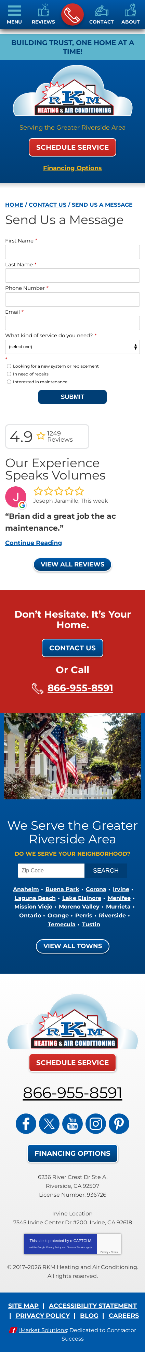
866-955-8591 (72, 15)
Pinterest (119, 1123)
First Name (21, 240)
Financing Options (72, 168)
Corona (96, 889)
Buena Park (62, 889)
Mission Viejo (33, 906)
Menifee (119, 898)
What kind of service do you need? (50, 335)
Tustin (91, 924)
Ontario (30, 915)
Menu (14, 22)
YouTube (72, 1123)
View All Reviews (72, 564)
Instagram (95, 1123)
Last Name (20, 264)
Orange (58, 915)
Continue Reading (33, 543)
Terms (114, 1252)
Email (14, 312)
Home (14, 205)
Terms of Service (76, 1247)
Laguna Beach (35, 898)
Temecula (62, 924)
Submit (72, 397)
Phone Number (26, 288)
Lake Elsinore (81, 898)
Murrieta (118, 906)
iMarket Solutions (43, 1330)
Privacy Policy (53, 1247)
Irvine (121, 889)
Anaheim (26, 889)
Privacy (104, 1252)
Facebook (26, 1123)
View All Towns (72, 946)
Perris (83, 915)
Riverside (112, 915)
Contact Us (47, 205)
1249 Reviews (60, 436)
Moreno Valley (79, 906)
